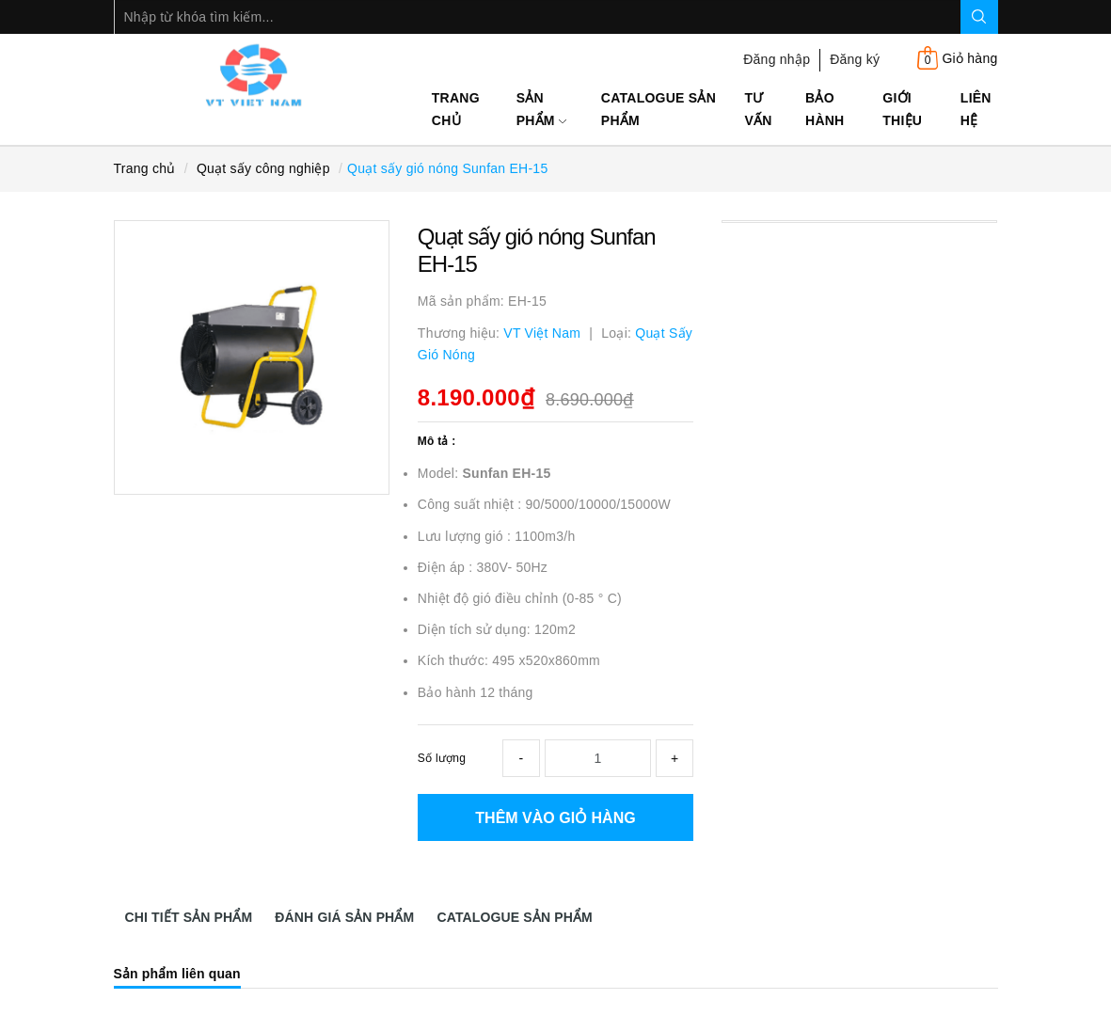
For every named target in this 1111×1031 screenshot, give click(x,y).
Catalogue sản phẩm (658, 109)
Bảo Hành (824, 109)
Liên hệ (976, 109)
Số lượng (442, 758)
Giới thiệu (902, 109)
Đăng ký (855, 59)
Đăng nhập (776, 59)
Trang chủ (456, 109)
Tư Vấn (758, 109)
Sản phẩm (541, 109)
